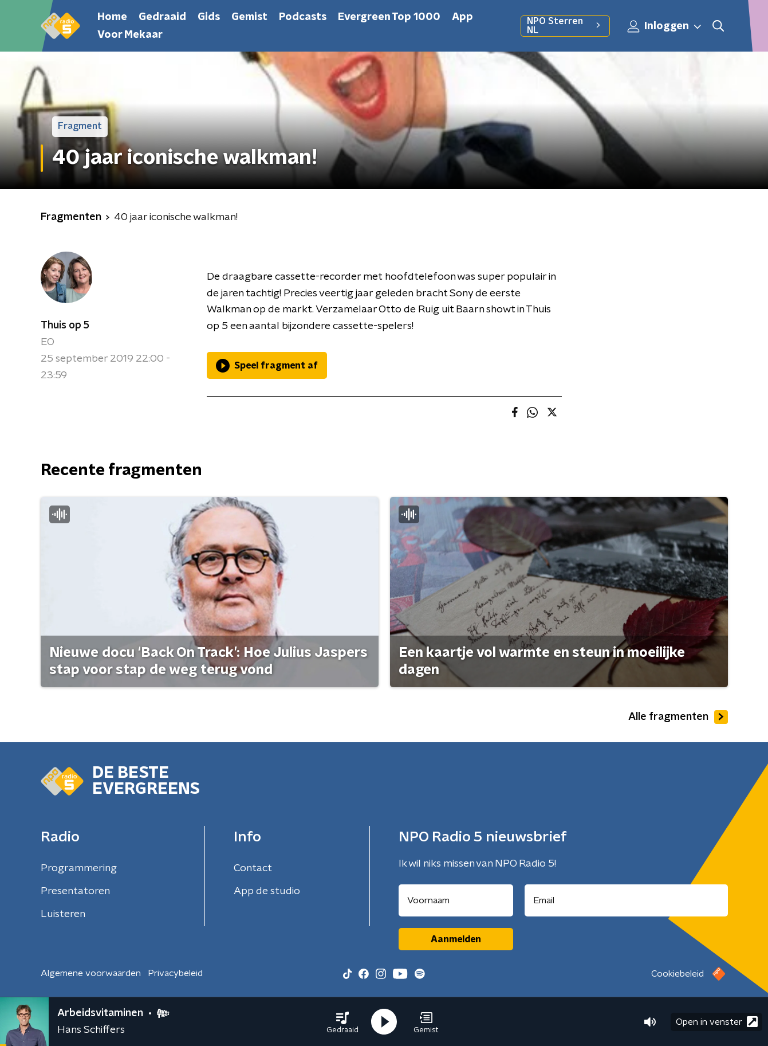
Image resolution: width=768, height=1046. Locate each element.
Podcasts (302, 17)
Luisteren (63, 914)
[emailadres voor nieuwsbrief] (626, 900)
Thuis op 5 (65, 325)
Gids (209, 17)
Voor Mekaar (130, 35)
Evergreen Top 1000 (389, 17)
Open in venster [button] (717, 1021)
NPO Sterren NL (565, 26)
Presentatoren (75, 891)
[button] (342, 1022)
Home (112, 17)
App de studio (267, 891)
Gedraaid (162, 17)
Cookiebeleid (677, 973)
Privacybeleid (175, 973)
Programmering (79, 868)
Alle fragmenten (678, 717)
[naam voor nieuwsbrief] (456, 900)
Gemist (249, 17)
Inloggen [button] (665, 26)
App (462, 17)
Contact (253, 868)
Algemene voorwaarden (91, 973)
